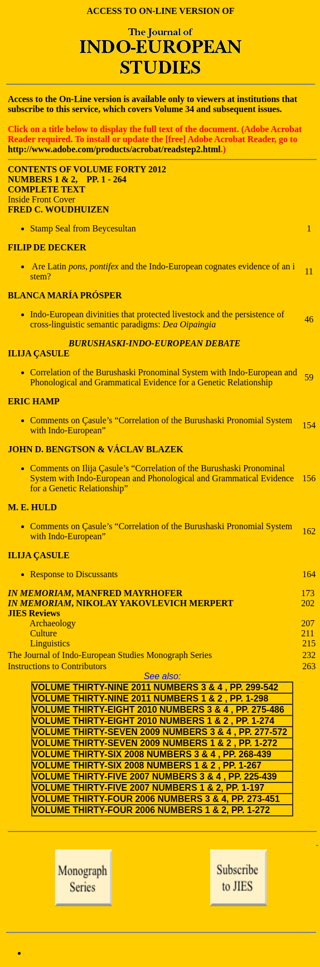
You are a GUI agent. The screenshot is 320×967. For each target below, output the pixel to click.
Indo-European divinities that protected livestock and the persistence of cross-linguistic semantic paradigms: (157, 319)
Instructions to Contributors (57, 666)
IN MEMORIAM (39, 593)
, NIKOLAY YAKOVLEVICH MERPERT (152, 603)
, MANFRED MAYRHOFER (126, 593)
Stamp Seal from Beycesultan (83, 228)
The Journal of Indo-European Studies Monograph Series (110, 655)
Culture (32, 633)
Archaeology (42, 623)
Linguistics (39, 643)
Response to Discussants (74, 574)
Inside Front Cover (41, 199)
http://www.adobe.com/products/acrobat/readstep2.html (114, 149)
